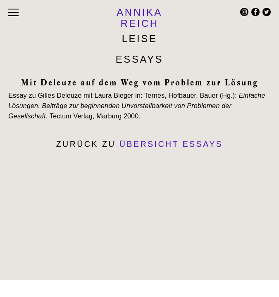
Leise (139, 38)
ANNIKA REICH (139, 18)
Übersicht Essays (171, 143)
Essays (139, 59)
